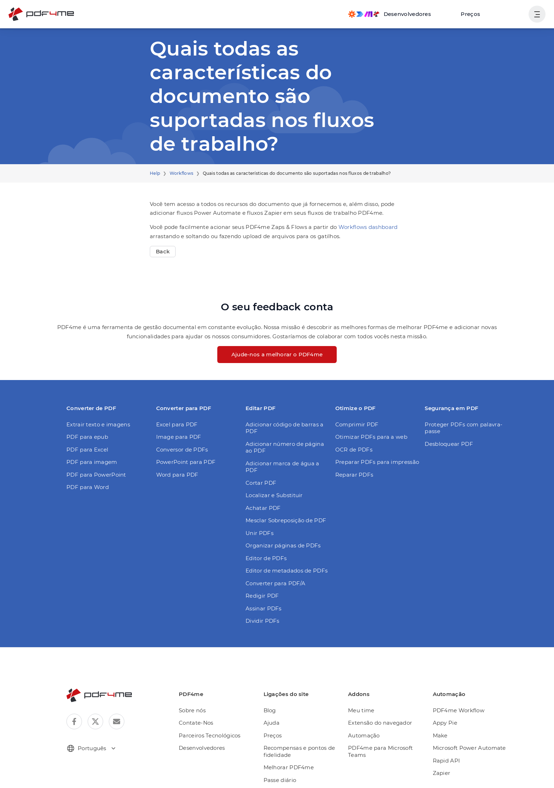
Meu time (363, 697)
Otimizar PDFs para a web (367, 437)
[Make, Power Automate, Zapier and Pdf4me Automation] (396, 14)
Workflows (178, 173)
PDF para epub (85, 437)
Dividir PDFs (261, 607)
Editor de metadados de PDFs (282, 557)
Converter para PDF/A (273, 569)
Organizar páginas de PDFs (280, 532)
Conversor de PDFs (180, 450)
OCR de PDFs (352, 450)
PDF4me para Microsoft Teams (381, 737)
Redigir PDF (261, 582)
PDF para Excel (85, 450)
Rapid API (447, 747)
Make (441, 722)
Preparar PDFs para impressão (373, 462)
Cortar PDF (259, 469)
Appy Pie (445, 709)
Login (513, 14)
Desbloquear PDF (446, 444)
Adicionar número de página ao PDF (284, 440)
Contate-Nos (202, 709)
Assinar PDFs (262, 595)
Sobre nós (199, 697)
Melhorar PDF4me (292, 753)
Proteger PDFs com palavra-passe (460, 428)
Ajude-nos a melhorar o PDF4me (277, 354)
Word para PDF (175, 475)
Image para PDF (176, 437)
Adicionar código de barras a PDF (287, 424)
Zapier (442, 759)
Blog (275, 697)
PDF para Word (85, 487)
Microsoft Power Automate (467, 734)
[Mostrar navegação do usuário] (537, 14)
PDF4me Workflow (457, 697)
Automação (366, 722)
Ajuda (277, 709)
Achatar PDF (261, 494)
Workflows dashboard (348, 227)
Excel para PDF (175, 424)
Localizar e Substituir (271, 481)
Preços (474, 14)
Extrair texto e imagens (94, 424)
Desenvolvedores (208, 734)
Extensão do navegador (381, 709)
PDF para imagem (88, 462)
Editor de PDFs (264, 544)
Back (162, 251)
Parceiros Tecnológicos (215, 722)
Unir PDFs (258, 519)
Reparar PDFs (352, 475)
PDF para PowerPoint (93, 475)
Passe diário (285, 766)
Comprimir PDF (354, 424)
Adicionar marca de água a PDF (285, 456)
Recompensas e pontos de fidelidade (302, 737)
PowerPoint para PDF (183, 462)
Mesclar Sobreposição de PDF (283, 507)
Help (154, 173)
